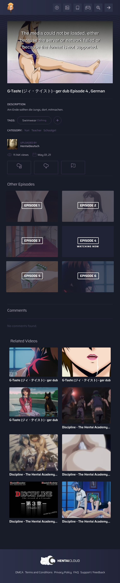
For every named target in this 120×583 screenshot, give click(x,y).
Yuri (26, 130)
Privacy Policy (63, 572)
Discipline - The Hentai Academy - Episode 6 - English (86, 427)
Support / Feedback (92, 572)
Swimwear (34, 120)
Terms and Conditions (38, 572)
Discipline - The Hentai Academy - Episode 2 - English (86, 521)
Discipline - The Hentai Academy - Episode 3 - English (33, 521)
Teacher (36, 130)
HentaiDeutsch (29, 146)
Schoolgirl (49, 130)
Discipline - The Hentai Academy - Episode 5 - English (33, 474)
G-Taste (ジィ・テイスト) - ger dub (33, 380)
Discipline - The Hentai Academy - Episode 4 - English (86, 474)
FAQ (76, 572)
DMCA (19, 572)
